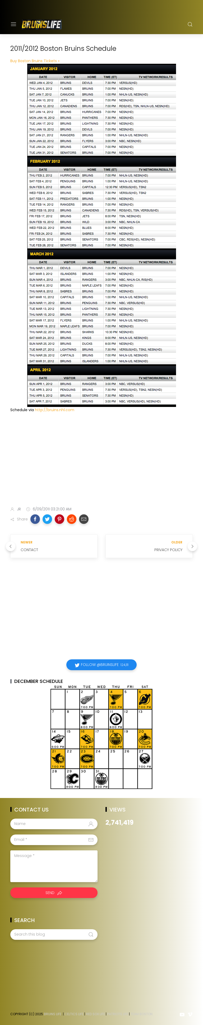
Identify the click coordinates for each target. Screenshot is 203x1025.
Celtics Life (74, 1014)
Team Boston (142, 1014)
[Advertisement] (101, 461)
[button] (35, 519)
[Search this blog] (54, 934)
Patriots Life (117, 1014)
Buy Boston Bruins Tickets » (34, 61)
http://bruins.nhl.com (54, 409)
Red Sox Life (95, 1014)
